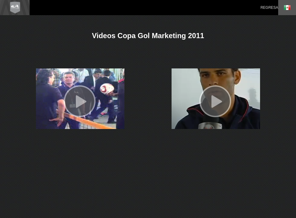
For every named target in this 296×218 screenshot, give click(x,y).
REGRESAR (270, 7)
